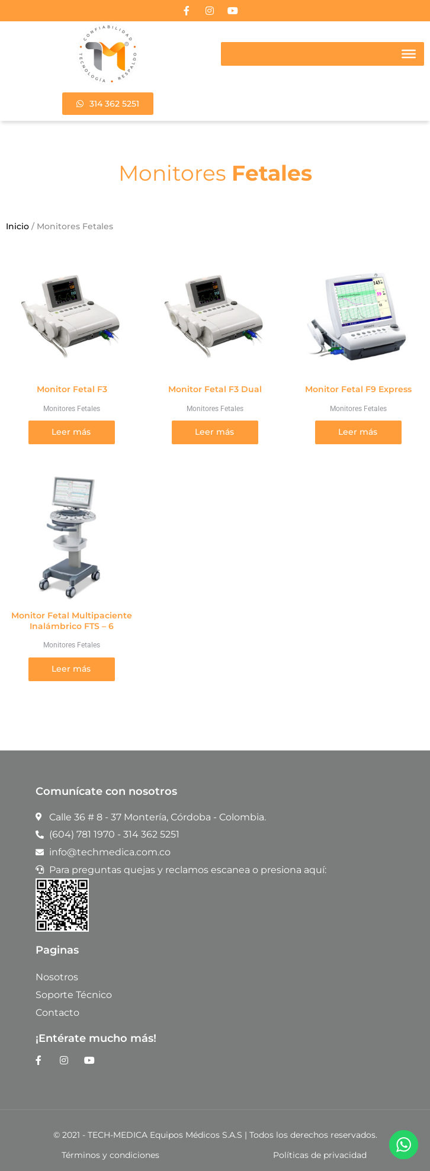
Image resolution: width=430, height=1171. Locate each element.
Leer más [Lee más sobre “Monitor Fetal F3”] (71, 432)
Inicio (17, 226)
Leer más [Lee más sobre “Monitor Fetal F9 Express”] (357, 432)
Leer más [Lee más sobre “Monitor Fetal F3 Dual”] (214, 432)
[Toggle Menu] (409, 54)
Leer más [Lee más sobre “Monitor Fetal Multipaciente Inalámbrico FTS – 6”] (71, 668)
